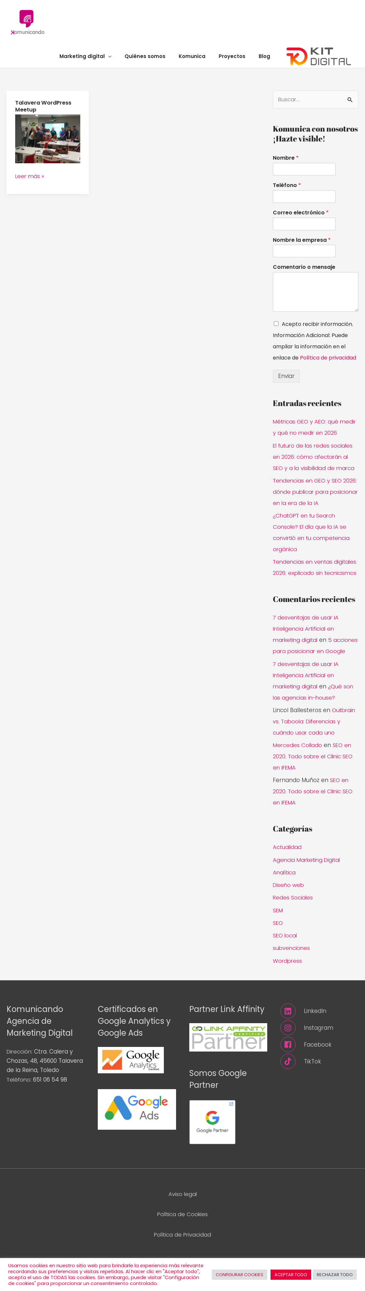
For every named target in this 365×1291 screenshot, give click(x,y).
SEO (278, 949)
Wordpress (288, 987)
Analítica (285, 898)
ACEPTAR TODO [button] (290, 1275)
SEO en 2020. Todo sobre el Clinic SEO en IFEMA (314, 783)
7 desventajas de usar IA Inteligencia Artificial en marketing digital (307, 644)
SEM (278, 936)
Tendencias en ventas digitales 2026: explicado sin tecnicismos (311, 577)
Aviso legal (182, 1220)
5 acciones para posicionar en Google (313, 666)
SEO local (286, 962)
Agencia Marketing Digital (308, 886)
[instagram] (319, 1054)
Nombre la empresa (302, 243)
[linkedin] (319, 1037)
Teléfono (287, 189)
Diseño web (289, 911)
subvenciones (292, 974)
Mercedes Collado (298, 771)
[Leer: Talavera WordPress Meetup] (48, 141)
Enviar (286, 380)
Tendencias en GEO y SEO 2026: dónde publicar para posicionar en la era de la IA (312, 495)
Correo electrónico (301, 216)
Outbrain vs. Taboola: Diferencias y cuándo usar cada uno (315, 747)
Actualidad (287, 873)
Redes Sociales (293, 924)
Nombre (286, 162)
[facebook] (319, 1071)
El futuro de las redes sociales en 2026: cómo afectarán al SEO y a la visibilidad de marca (315, 460)
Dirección (20, 1078)
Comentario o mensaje (304, 271)
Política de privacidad (328, 361)
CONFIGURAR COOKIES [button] (239, 1275)
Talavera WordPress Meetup (44, 109)
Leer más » (30, 179)
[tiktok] (319, 1087)
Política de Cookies (182, 1240)
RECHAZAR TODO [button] (335, 1275)
